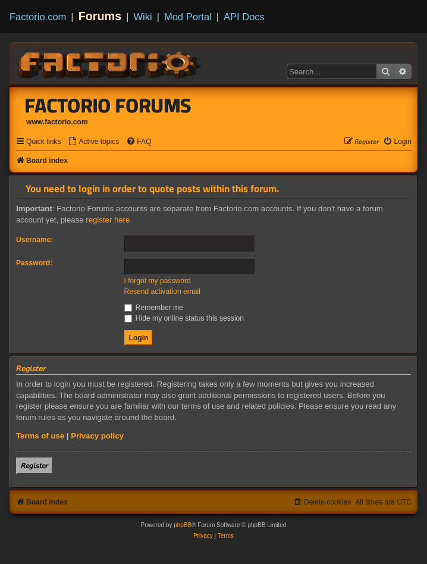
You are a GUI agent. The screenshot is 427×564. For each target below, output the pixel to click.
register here (108, 219)
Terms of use (40, 435)
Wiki (143, 16)
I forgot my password (157, 281)
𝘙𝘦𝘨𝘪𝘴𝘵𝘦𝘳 (34, 465)
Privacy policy (97, 435)
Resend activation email (162, 291)
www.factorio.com (57, 122)
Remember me (153, 307)
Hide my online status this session (184, 318)
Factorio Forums (108, 105)
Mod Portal (188, 16)
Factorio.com (38, 16)
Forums (100, 16)
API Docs (244, 16)
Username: (35, 240)
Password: (34, 263)
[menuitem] (93, 142)
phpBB (182, 525)
